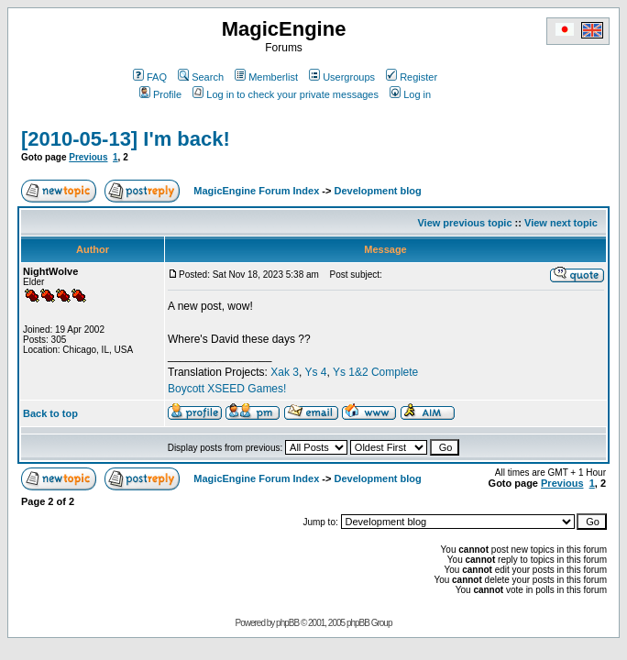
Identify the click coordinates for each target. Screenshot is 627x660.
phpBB (287, 623)
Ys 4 (315, 372)
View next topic (561, 222)
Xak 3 (284, 372)
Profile (160, 94)
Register (411, 77)
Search (201, 77)
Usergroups (342, 77)
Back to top (50, 413)
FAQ (150, 77)
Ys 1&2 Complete (375, 372)
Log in (410, 94)
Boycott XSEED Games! (227, 388)
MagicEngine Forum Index (256, 190)
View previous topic (464, 222)
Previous (88, 157)
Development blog (377, 190)
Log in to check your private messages (285, 94)
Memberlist (266, 77)
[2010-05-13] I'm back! (125, 138)
